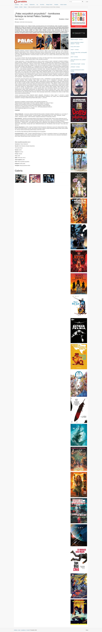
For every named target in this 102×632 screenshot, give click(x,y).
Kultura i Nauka (63, 4)
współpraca (23, 630)
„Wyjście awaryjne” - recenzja (76, 39)
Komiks (26, 4)
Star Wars (42, 4)
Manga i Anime (49, 4)
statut (19, 630)
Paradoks (56, 4)
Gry (37, 4)
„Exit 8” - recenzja (74, 56)
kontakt (27, 630)
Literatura (17, 4)
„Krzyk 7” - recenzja (74, 49)
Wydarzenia (32, 4)
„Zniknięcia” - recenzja (75, 66)
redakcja (15, 630)
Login (87, 1)
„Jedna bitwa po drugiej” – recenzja (78, 63)
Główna (16, 7)
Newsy (25, 7)
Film (22, 4)
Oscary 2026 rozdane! (75, 46)
